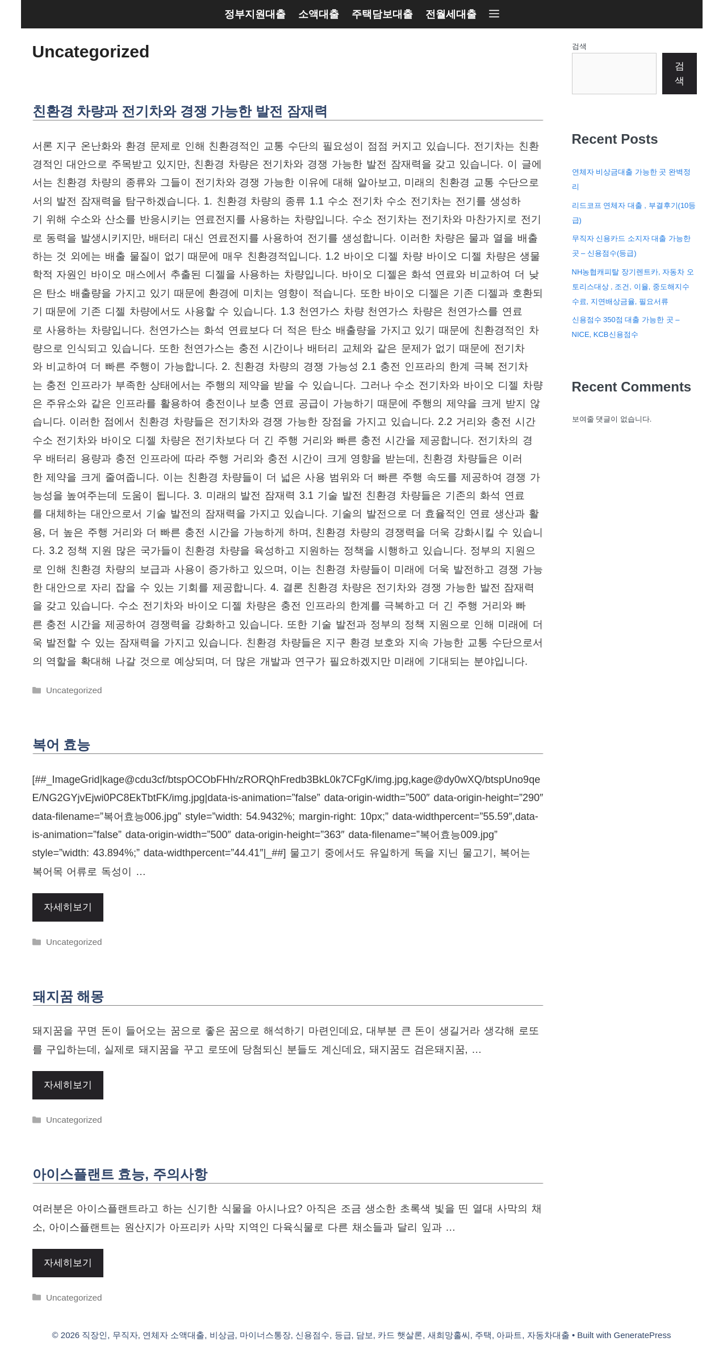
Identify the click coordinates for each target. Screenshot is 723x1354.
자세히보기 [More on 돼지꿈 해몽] (68, 1085)
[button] (494, 14)
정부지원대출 (255, 14)
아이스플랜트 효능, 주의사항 (119, 1174)
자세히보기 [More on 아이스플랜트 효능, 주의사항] (68, 1262)
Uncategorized (74, 690)
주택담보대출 (382, 14)
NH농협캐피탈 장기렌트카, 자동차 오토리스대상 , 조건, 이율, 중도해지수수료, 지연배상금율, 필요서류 (633, 287)
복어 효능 (61, 744)
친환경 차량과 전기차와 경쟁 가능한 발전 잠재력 (180, 111)
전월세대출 (451, 14)
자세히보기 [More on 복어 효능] (68, 907)
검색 (579, 46)
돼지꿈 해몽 (68, 996)
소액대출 (318, 14)
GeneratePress (642, 1335)
